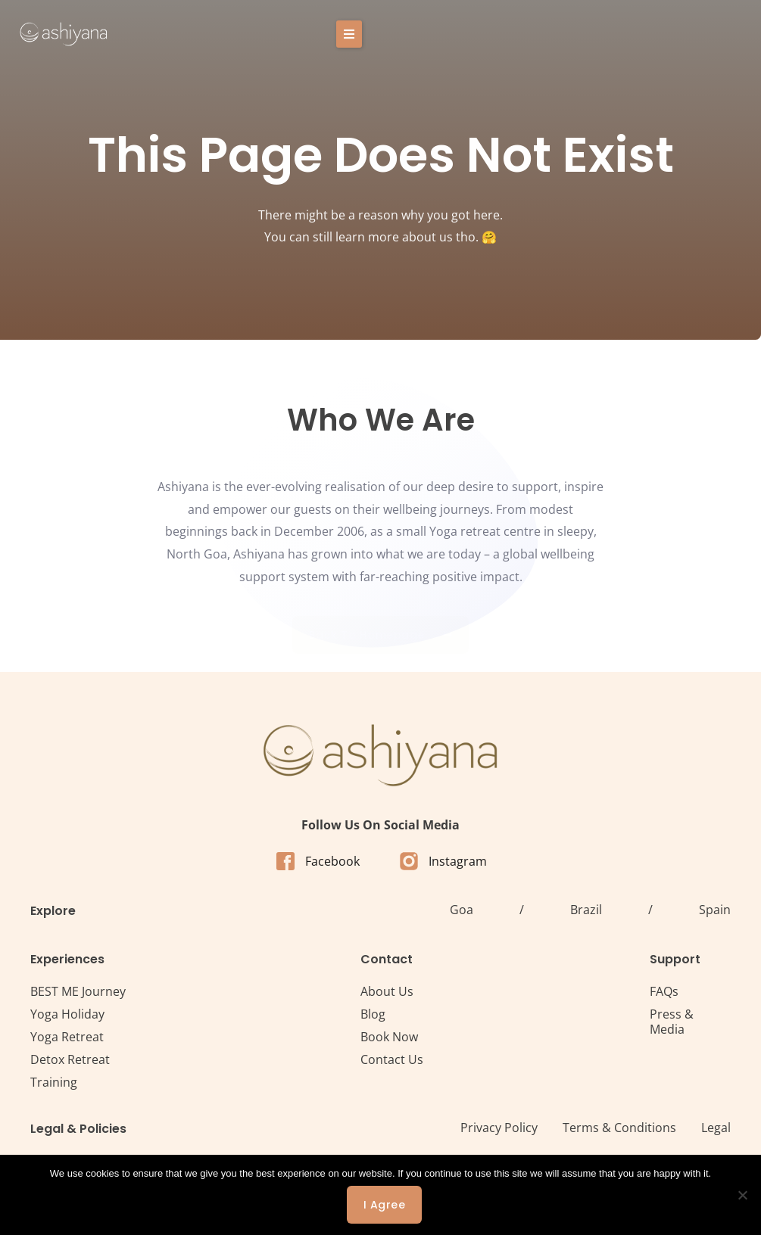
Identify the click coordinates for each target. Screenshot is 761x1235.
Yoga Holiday (67, 1014)
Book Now (389, 1036)
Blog (372, 1014)
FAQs (664, 991)
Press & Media (672, 1021)
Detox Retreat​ (70, 1059)
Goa (461, 909)
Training (53, 1082)
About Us (386, 991)
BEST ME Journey (78, 991)
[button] (710, 34)
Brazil (586, 909)
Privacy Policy (499, 1127)
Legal (716, 1127)
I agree (384, 1204)
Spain (715, 909)
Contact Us (391, 1059)
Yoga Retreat (67, 1036)
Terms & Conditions (619, 1127)
